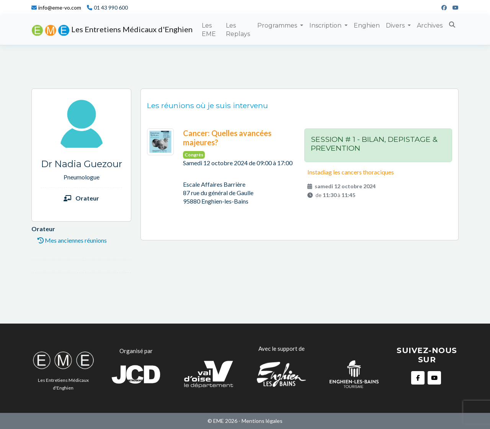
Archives (430, 25)
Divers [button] (396, 25)
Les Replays (238, 30)
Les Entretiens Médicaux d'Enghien (112, 30)
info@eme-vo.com (59, 7)
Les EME (209, 30)
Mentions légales (262, 420)
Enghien (367, 25)
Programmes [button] (278, 25)
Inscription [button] (326, 25)
